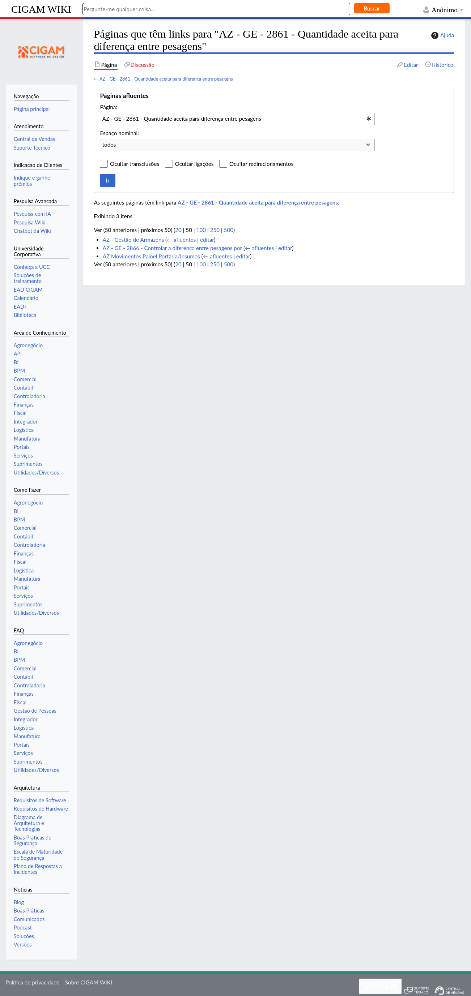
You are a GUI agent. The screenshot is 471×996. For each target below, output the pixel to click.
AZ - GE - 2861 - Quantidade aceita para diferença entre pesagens (166, 79)
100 (201, 230)
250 (215, 230)
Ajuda (441, 35)
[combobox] (237, 119)
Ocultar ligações (194, 163)
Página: (108, 107)
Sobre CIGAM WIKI (88, 982)
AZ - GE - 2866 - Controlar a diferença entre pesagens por (172, 248)
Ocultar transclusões (134, 163)
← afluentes (181, 239)
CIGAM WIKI (41, 9)
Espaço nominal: (119, 133)
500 (228, 230)
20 (178, 230)
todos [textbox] (109, 144)
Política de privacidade (32, 982)
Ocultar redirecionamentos (261, 163)
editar (207, 239)
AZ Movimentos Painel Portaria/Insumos (151, 256)
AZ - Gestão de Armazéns (133, 239)
